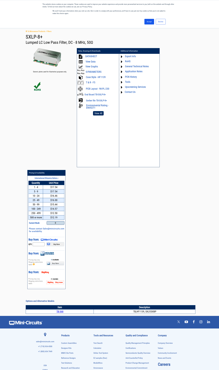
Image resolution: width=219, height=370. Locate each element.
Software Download (100, 286)
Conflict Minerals (132, 266)
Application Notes (132, 71)
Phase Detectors (66, 309)
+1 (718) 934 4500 (45, 224)
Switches (64, 335)
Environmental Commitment (136, 246)
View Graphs (91, 66)
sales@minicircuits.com (45, 219)
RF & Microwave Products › (36, 31)
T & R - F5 (90, 82)
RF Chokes (64, 333)
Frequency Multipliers (67, 292)
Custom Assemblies (69, 221)
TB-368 (59, 189)
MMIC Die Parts (67, 231)
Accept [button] (149, 22)
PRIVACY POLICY (108, 358)
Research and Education (70, 246)
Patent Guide (98, 271)
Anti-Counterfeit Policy (134, 236)
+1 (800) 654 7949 (45, 229)
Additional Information (127, 51)
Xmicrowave (98, 246)
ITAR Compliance (132, 261)
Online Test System (100, 231)
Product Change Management (137, 241)
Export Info (129, 56)
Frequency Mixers (66, 289)
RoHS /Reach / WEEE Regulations (138, 251)
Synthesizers (65, 338)
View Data (91, 61)
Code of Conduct (132, 256)
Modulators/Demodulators (69, 303)
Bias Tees (64, 265)
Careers (164, 242)
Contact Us (128, 91)
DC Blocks (64, 277)
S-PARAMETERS (93, 71)
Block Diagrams (99, 256)
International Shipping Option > (177, 56)
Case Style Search (100, 281)
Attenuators (64, 260)
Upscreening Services (134, 86)
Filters (49, 31)
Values (160, 226)
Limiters (63, 297)
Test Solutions (66, 241)
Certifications (131, 226)
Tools (126, 81)
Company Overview (165, 221)
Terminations (65, 341)
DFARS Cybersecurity (133, 271)
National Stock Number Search (105, 276)
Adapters (63, 254)
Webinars (97, 266)
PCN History (129, 76)
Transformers (65, 347)
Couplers (63, 271)
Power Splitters (65, 324)
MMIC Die (64, 300)
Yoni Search (98, 221)
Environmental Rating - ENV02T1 (97, 106)
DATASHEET (91, 56)
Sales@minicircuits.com (170, 109)
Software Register (100, 290)
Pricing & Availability (168, 51)
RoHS (126, 61)
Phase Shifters (65, 312)
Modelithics (97, 241)
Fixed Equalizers (66, 286)
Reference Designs (68, 236)
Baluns (63, 262)
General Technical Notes (135, 66)
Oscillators (64, 306)
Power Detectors (66, 318)
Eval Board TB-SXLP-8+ (95, 94)
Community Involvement (167, 231)
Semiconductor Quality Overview (138, 231)
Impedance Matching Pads (69, 295)
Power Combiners (66, 315)
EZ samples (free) (100, 236)
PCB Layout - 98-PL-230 (97, 88)
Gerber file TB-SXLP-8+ (96, 100)
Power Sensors (65, 321)
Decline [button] (160, 22)
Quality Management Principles (138, 221)
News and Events (164, 236)
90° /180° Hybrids (66, 330)
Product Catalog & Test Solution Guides (108, 261)
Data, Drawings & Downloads (89, 51)
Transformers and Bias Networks (71, 350)
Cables (63, 268)
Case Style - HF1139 (96, 77)
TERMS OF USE (95, 358)
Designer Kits (66, 226)
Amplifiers (64, 257)
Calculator (97, 226)
